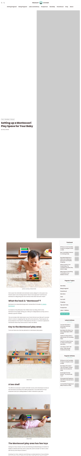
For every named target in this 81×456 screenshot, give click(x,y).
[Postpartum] (69, 307)
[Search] (1, 2)
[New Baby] (69, 285)
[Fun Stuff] (69, 299)
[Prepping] (69, 302)
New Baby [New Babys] (7, 119)
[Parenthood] (69, 291)
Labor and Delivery (34, 7)
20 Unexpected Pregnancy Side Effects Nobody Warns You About (67, 380)
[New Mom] (69, 294)
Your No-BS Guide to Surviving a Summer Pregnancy (65, 326)
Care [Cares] (2, 119)
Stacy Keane (6, 129)
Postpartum (44, 7)
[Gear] (69, 296)
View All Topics (65, 314)
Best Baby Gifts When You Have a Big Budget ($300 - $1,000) (66, 332)
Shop (66, 7)
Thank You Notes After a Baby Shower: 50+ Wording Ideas (66, 337)
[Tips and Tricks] (69, 305)
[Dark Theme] (4, 2)
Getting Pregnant (12, 7)
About (71, 7)
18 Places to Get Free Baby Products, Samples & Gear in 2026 (66, 248)
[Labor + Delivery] (69, 310)
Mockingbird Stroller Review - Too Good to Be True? (66, 374)
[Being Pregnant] (69, 288)
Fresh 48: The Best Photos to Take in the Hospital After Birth (66, 343)
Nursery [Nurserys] (12, 119)
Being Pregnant (23, 7)
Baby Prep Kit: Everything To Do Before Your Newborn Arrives (66, 273)
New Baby (52, 7)
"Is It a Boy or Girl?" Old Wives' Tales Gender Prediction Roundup (65, 348)
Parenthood (60, 7)
